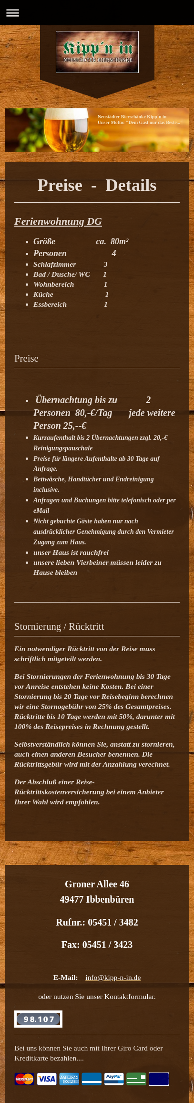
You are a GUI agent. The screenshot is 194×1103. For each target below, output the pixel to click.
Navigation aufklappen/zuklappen (97, 12)
